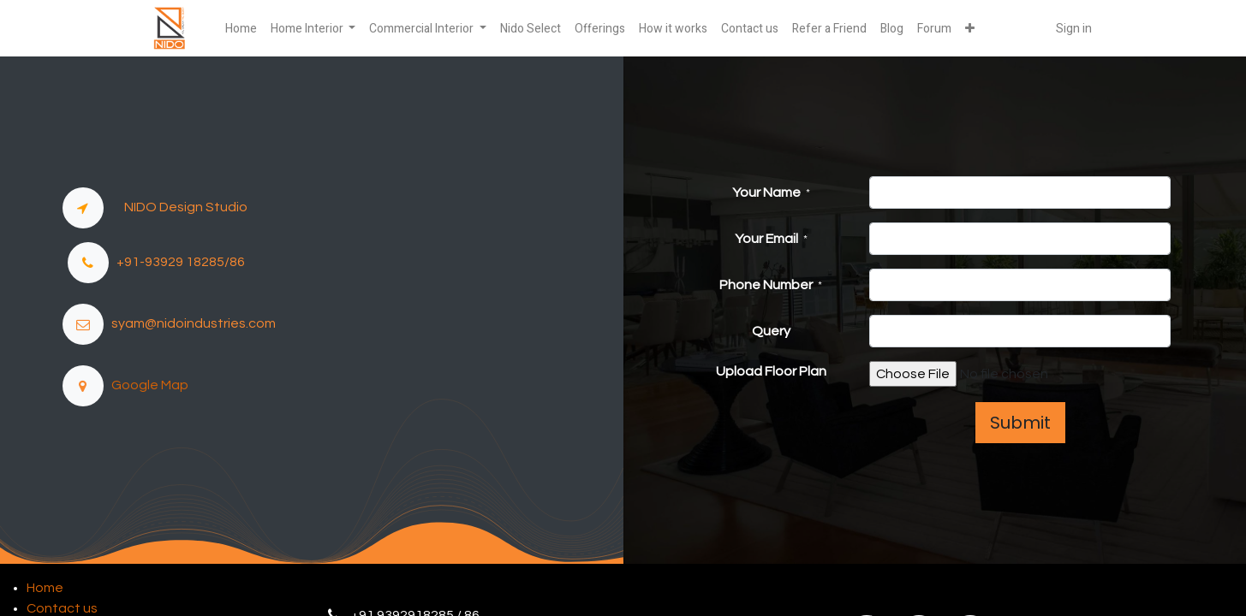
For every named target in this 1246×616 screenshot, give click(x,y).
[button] (969, 28)
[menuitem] (241, 28)
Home (45, 588)
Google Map (146, 385)
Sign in (1074, 29)
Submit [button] (1020, 423)
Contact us (62, 608)
